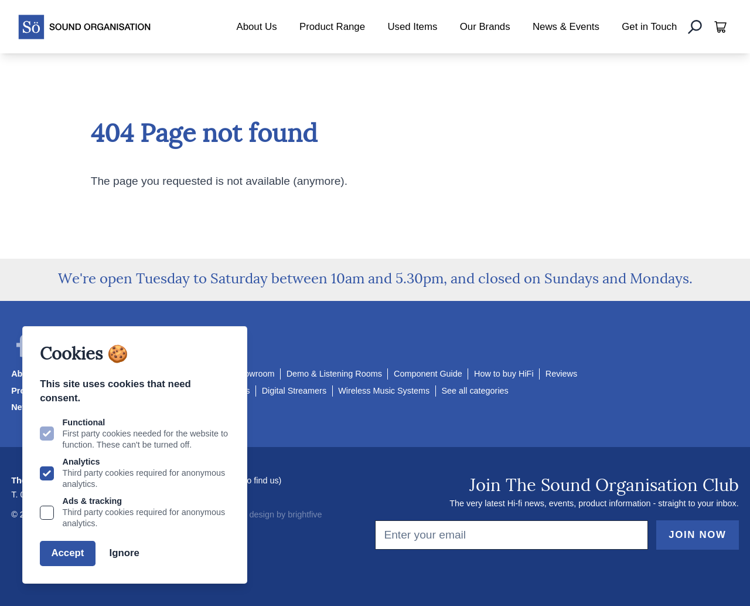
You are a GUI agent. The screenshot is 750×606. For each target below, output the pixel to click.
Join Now (697, 534)
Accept (67, 552)
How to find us (251, 480)
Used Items (412, 26)
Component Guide (428, 373)
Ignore (124, 552)
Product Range (332, 26)
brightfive (305, 514)
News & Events (566, 26)
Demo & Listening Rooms (334, 373)
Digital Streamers (294, 390)
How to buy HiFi (504, 373)
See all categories (474, 390)
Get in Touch (649, 26)
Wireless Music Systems (383, 390)
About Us (256, 26)
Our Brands (485, 26)
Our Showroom (246, 373)
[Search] (695, 27)
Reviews (561, 373)
